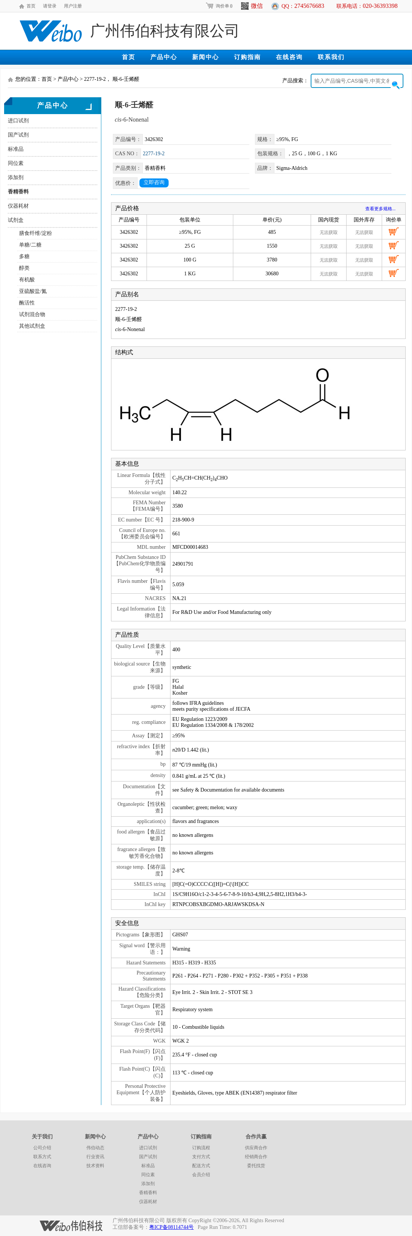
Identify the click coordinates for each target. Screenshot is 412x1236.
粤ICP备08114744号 (171, 1227)
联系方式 (42, 1156)
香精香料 (18, 192)
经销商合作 (256, 1156)
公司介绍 (42, 1147)
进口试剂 (18, 120)
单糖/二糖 (30, 245)
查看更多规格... (380, 208)
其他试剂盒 (32, 326)
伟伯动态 (95, 1147)
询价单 (219, 6)
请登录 (49, 6)
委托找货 (256, 1165)
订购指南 (247, 57)
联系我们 (331, 57)
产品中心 (163, 57)
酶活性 (27, 303)
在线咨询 (289, 57)
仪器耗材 (18, 206)
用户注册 (73, 6)
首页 (31, 6)
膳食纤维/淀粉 (35, 233)
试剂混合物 (32, 314)
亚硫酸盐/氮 (33, 291)
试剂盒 (16, 220)
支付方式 (201, 1156)
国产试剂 (18, 135)
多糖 (24, 256)
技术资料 (95, 1165)
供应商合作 (256, 1147)
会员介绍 (201, 1174)
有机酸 (27, 279)
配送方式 (201, 1165)
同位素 (16, 163)
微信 (252, 6)
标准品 (16, 149)
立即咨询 (154, 182)
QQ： (303, 6)
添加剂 (16, 177)
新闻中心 (205, 57)
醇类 (24, 268)
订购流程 (201, 1147)
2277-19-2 (154, 153)
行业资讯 (95, 1156)
